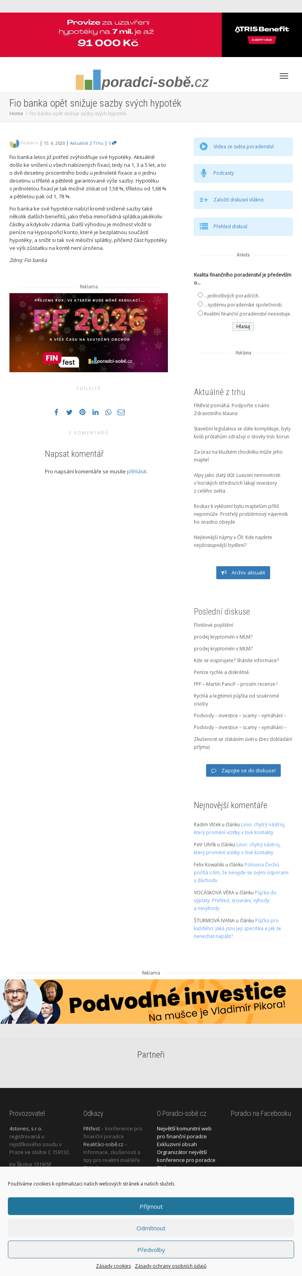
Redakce (29, 143)
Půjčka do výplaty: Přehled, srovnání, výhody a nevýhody (235, 900)
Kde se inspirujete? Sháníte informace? (236, 660)
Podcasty (224, 173)
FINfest (91, 1128)
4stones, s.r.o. (25, 1128)
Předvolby (151, 1250)
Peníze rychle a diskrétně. (222, 672)
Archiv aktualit (243, 572)
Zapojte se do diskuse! (243, 770)
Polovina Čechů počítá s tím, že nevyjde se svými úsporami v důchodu (241, 872)
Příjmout (151, 1206)
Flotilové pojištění (213, 625)
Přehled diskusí (230, 226)
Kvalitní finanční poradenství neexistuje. (247, 313)
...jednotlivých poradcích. (232, 295)
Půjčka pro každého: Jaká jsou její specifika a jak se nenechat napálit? (237, 928)
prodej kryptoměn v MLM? (223, 636)
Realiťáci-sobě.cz (103, 1144)
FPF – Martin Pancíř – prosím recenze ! (236, 684)
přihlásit (136, 471)
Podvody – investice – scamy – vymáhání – (240, 715)
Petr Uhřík (205, 844)
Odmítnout (151, 1228)
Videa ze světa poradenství (244, 146)
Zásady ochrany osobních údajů (170, 1266)
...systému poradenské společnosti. (243, 304)
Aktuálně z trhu (86, 143)
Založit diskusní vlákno (239, 199)
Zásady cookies (113, 1266)
